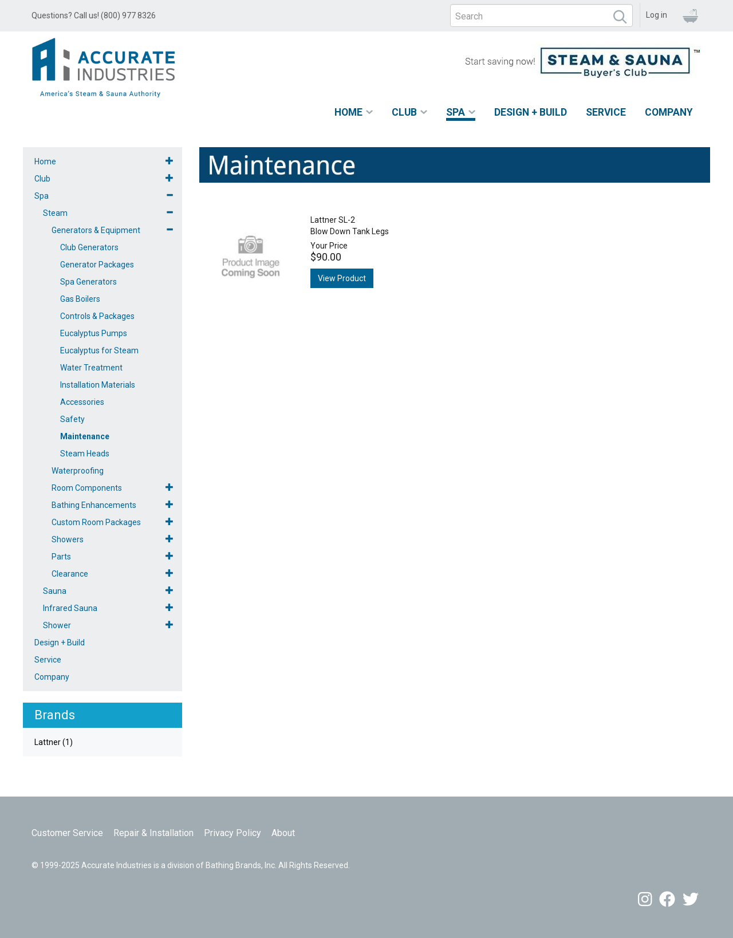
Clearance (70, 573)
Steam (55, 213)
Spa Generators (88, 281)
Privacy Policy (232, 832)
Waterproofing (78, 470)
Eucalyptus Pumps (93, 333)
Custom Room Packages (96, 522)
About (283, 832)
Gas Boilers (80, 299)
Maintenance (84, 436)
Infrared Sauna (70, 608)
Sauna (54, 591)
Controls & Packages (97, 316)
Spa (455, 112)
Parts (61, 556)
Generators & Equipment (96, 230)
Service (606, 112)
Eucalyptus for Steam (99, 350)
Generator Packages (97, 264)
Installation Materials (97, 384)
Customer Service (67, 832)
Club (404, 112)
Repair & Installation (153, 832)
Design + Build (530, 112)
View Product (342, 278)
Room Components (87, 487)
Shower (57, 625)
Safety (72, 419)
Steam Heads (84, 453)
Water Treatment (91, 367)
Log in (656, 14)
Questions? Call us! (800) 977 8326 (93, 15)
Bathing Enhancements (94, 505)
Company (669, 112)
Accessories (82, 402)
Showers (68, 539)
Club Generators (89, 247)
